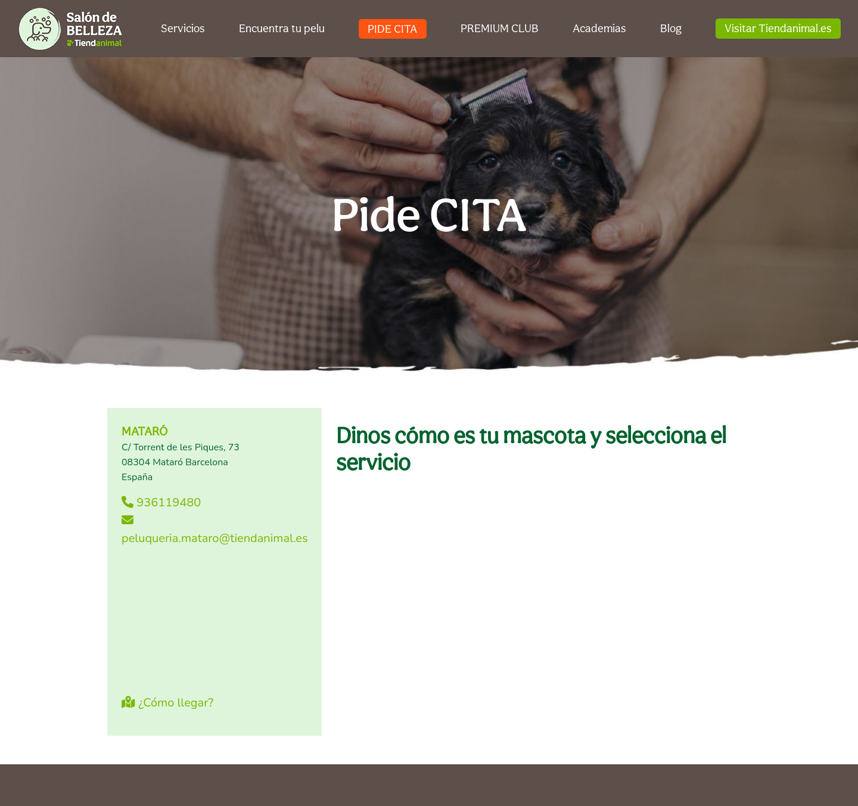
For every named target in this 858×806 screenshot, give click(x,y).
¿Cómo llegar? (167, 703)
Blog (671, 28)
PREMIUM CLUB (500, 28)
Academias (599, 28)
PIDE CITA (393, 28)
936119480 (161, 502)
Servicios (183, 28)
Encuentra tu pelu (282, 28)
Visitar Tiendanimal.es (778, 28)
